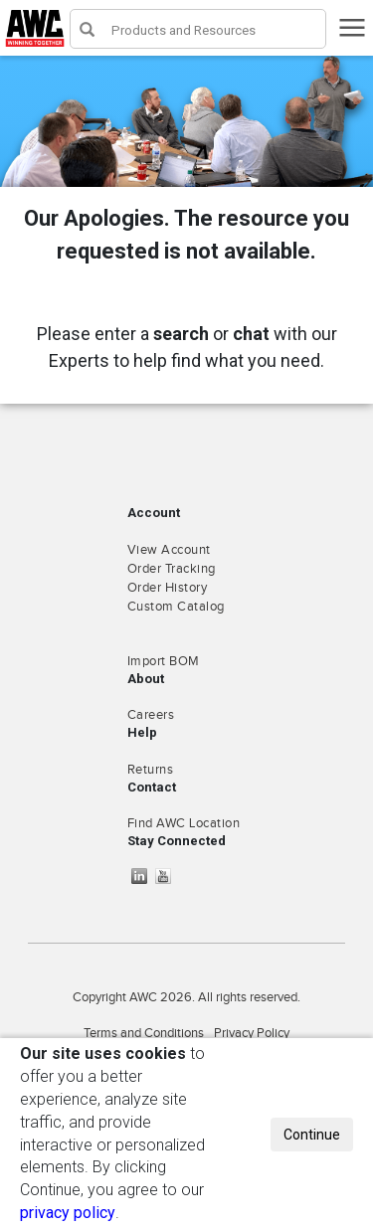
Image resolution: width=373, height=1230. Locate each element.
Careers (151, 715)
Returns (150, 770)
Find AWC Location (184, 823)
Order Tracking (171, 569)
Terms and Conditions (144, 1033)
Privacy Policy (251, 1033)
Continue (311, 1134)
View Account (169, 550)
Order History (167, 588)
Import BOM (163, 661)
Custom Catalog (176, 607)
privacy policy (67, 1212)
